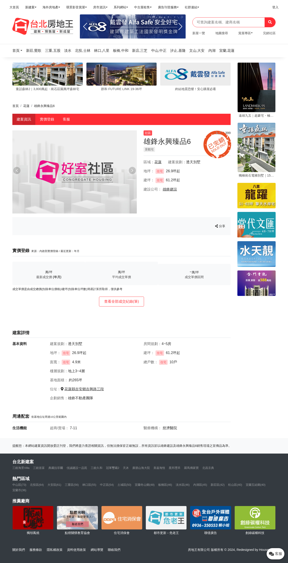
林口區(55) (89, 484)
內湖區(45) (200, 484)
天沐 (126, 468)
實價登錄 (47, 119)
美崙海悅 (159, 468)
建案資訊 (24, 119)
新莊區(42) (218, 484)
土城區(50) (124, 484)
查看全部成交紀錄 (121, 301)
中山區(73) (19, 484)
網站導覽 (97, 550)
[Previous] (85, 27)
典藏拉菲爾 (55, 468)
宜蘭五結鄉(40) (256, 484)
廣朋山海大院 (141, 468)
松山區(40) (235, 484)
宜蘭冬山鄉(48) (145, 484)
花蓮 (26, 106)
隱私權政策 (55, 550)
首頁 (15, 106)
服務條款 (35, 550)
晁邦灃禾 (174, 468)
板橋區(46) (165, 484)
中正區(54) (107, 484)
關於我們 (18, 550)
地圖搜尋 (221, 33)
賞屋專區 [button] (244, 33)
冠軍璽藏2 (112, 468)
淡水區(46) (183, 484)
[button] (18, 50)
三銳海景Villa (20, 468)
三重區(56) (72, 484)
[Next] (180, 27)
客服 (66, 119)
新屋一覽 (198, 33)
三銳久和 (96, 468)
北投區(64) (37, 484)
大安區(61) (54, 484)
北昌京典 (208, 468)
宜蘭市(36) (19, 490)
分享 (220, 226)
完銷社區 (269, 33)
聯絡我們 (114, 550)
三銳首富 (39, 468)
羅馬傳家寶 (191, 468)
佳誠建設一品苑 (77, 468)
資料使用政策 (76, 550)
